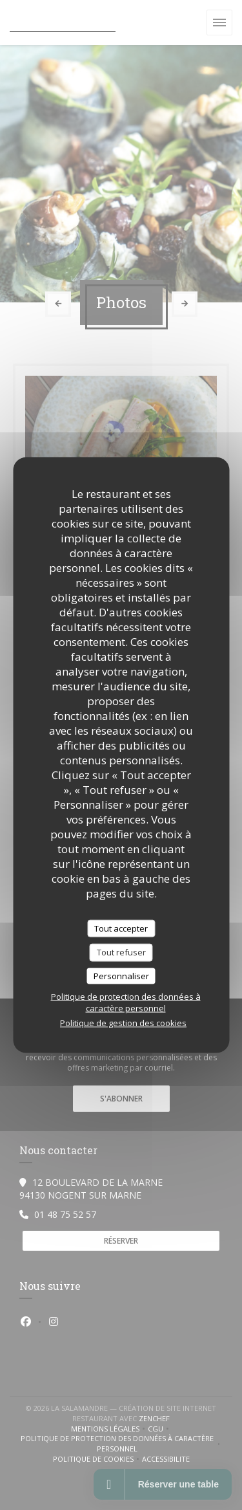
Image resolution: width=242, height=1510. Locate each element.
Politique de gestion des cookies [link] (123, 1023)
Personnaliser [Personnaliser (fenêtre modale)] (121, 975)
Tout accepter (121, 928)
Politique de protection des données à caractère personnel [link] (126, 1002)
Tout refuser (121, 952)
